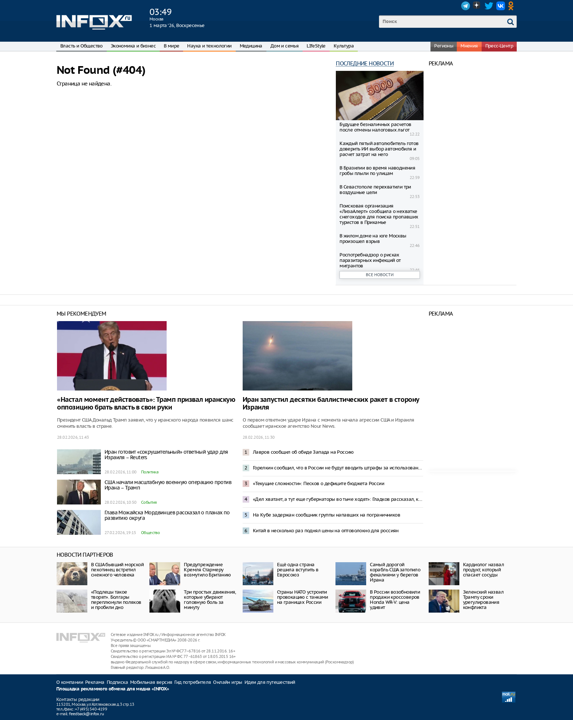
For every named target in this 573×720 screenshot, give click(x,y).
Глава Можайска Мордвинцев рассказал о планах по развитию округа (167, 515)
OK (512, 5)
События (149, 502)
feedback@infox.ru (86, 713)
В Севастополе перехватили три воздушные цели (375, 189)
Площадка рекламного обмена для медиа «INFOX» (112, 689)
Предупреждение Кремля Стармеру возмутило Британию (207, 569)
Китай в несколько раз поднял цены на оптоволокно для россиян (326, 530)
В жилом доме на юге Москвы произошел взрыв (372, 238)
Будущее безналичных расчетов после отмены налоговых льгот (375, 127)
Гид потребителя (192, 682)
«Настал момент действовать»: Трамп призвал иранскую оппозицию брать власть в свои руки (146, 403)
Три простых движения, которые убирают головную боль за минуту (210, 599)
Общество (150, 532)
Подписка (117, 682)
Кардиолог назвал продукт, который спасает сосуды (483, 569)
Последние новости (365, 63)
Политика (149, 472)
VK (500, 5)
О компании (69, 682)
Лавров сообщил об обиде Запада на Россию (303, 452)
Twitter (489, 5)
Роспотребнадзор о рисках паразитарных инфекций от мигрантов (370, 260)
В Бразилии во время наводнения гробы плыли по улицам (377, 170)
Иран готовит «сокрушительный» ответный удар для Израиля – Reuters (166, 455)
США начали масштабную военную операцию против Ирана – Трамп (168, 485)
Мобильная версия (151, 682)
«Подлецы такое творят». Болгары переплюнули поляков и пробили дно (116, 599)
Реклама (95, 682)
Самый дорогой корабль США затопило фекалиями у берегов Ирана (395, 572)
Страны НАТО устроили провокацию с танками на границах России (302, 597)
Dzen (477, 5)
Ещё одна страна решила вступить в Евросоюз (298, 569)
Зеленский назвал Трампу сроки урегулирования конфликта (483, 599)
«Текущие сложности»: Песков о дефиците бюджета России (318, 483)
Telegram (465, 5)
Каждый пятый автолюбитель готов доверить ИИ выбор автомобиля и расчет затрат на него (378, 148)
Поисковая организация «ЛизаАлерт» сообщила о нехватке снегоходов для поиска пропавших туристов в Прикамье (378, 214)
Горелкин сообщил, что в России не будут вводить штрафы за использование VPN (338, 468)
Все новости (380, 274)
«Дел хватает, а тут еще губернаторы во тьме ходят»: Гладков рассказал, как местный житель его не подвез (338, 499)
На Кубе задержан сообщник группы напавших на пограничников (326, 515)
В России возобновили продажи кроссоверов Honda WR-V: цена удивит (395, 599)
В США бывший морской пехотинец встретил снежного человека (117, 569)
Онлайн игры (227, 682)
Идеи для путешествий (269, 682)
